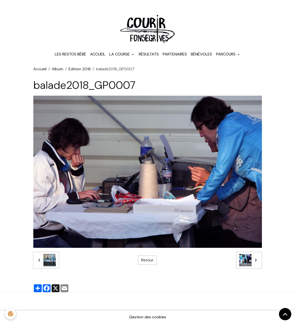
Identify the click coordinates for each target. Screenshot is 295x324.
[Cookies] (10, 313)
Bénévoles (201, 54)
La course (120, 54)
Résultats (149, 54)
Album (57, 69)
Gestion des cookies (147, 317)
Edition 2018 (80, 69)
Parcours (226, 54)
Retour (147, 260)
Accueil (97, 54)
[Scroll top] (285, 314)
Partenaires (175, 54)
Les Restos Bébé (70, 54)
